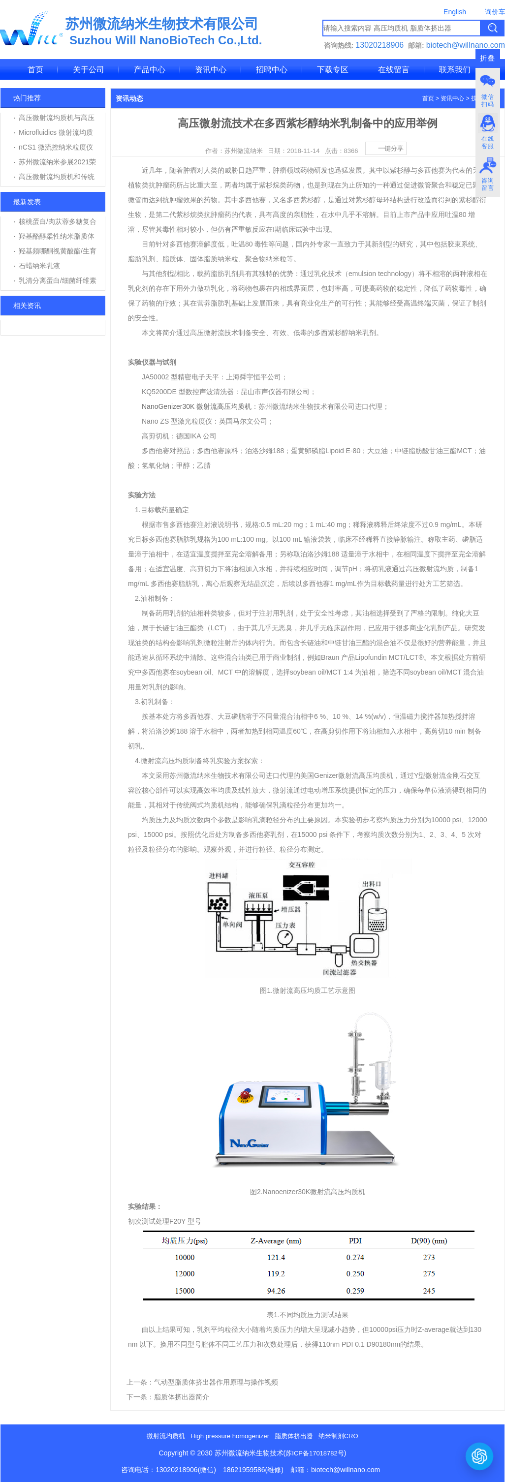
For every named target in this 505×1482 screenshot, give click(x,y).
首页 (35, 69)
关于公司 (88, 69)
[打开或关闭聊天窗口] (479, 1456)
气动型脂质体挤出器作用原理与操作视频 (216, 1382)
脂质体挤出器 (294, 1436)
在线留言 (394, 69)
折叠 (488, 58)
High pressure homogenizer (229, 1436)
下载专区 (332, 69)
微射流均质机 (166, 1436)
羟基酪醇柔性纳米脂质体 (57, 236)
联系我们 (455, 69)
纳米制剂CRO (338, 1436)
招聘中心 (271, 69)
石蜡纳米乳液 (39, 266)
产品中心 (149, 69)
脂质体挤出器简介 (181, 1397)
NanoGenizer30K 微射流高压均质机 (197, 406)
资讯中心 (210, 69)
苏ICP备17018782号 (314, 1453)
